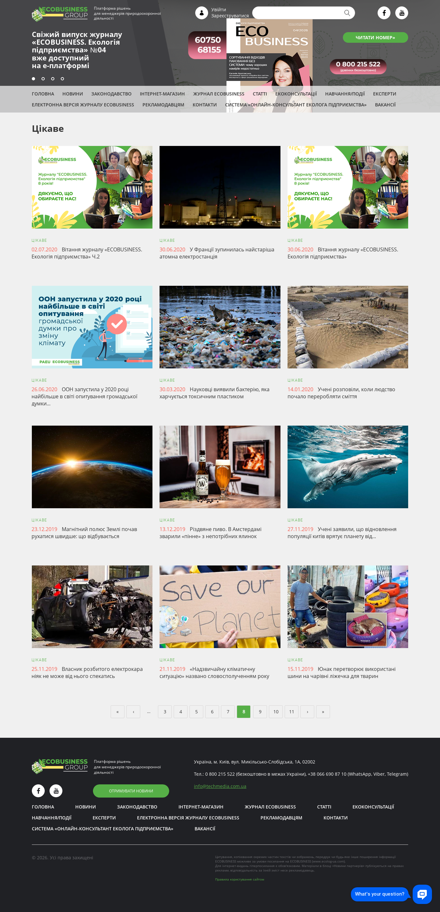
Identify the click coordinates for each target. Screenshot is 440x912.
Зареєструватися (230, 16)
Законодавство (111, 94)
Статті (260, 94)
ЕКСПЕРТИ (384, 94)
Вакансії (385, 105)
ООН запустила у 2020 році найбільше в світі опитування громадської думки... (84, 396)
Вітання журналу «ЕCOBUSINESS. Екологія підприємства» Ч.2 (87, 253)
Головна (43, 94)
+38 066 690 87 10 (327, 774)
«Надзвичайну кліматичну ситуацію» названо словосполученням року (214, 672)
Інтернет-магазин (162, 94)
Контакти (205, 105)
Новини (72, 94)
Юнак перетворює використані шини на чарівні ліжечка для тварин (342, 672)
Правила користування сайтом (239, 879)
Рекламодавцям (163, 105)
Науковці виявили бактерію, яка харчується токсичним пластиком (215, 393)
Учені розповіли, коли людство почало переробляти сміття (341, 393)
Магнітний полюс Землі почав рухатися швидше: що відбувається (84, 533)
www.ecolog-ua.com (328, 861)
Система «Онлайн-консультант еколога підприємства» (296, 105)
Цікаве (39, 240)
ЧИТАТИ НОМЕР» (375, 37)
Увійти (218, 9)
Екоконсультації (296, 94)
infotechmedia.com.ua (220, 786)
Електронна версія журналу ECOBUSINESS (83, 105)
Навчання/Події (345, 94)
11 (291, 712)
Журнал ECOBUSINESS (218, 94)
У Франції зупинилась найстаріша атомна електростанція (217, 253)
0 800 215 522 (220, 774)
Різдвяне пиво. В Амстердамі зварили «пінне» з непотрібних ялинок (210, 533)
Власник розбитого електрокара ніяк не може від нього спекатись (87, 672)
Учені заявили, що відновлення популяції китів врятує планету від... (342, 533)
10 (276, 712)
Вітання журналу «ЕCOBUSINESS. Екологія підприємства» (343, 253)
